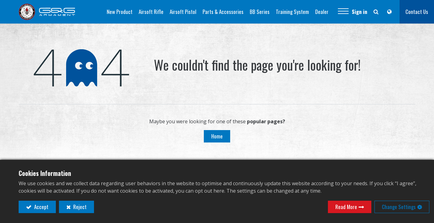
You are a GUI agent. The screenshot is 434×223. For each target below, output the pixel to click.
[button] (343, 11)
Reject (79, 207)
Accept (40, 207)
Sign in (359, 11)
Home (217, 136)
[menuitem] (120, 12)
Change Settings (399, 207)
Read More (346, 207)
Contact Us (416, 11)
